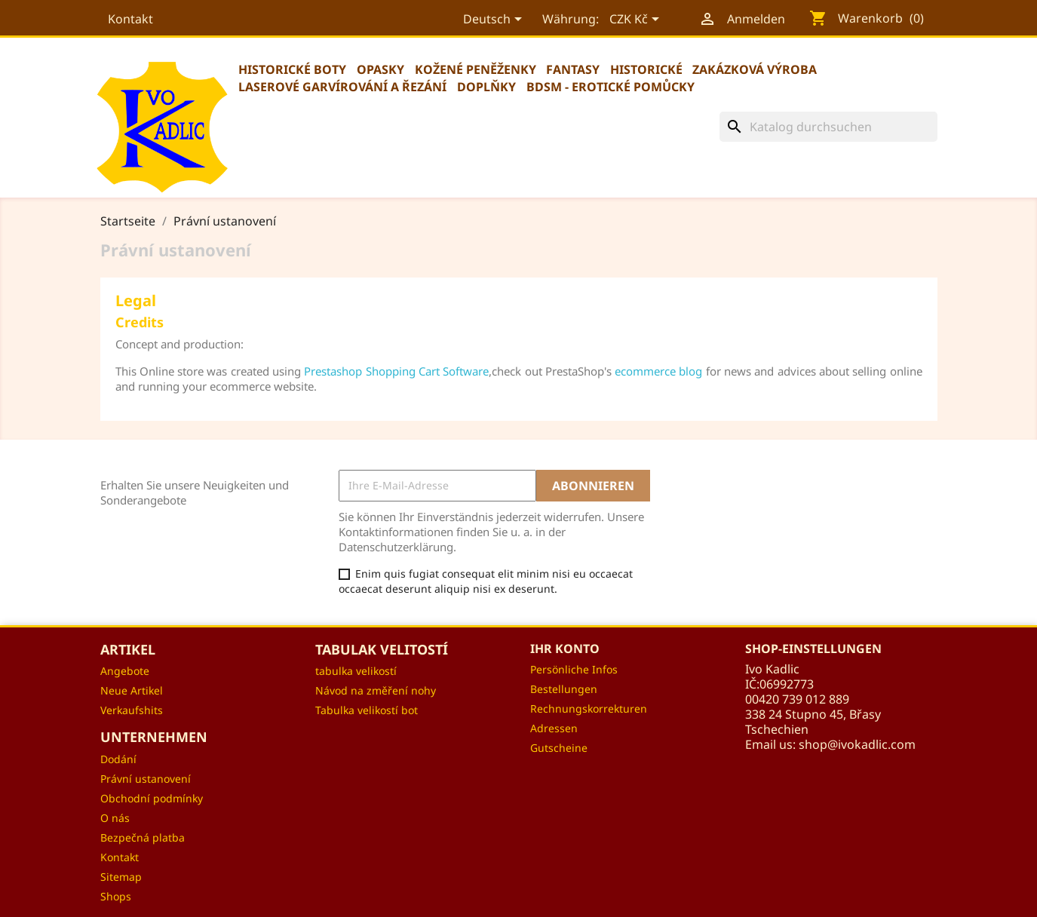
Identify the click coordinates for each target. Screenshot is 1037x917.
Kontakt (130, 19)
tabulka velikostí (356, 671)
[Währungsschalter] (635, 20)
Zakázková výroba (754, 69)
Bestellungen (563, 689)
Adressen (554, 728)
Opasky (380, 69)
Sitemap (121, 876)
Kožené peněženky (475, 69)
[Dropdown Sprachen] (493, 20)
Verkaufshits (131, 710)
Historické (646, 69)
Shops (115, 896)
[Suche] (828, 127)
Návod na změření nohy (375, 690)
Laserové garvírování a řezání (342, 86)
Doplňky (486, 86)
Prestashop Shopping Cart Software (396, 371)
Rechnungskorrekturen (588, 708)
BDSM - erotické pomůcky (610, 86)
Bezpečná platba (142, 837)
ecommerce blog (658, 371)
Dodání (118, 759)
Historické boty (292, 69)
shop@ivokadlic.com (857, 744)
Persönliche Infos (574, 669)
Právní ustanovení (145, 778)
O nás (115, 818)
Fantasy (573, 69)
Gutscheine (559, 748)
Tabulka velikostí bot (366, 710)
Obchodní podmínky (151, 798)
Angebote (124, 671)
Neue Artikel (131, 690)
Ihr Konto (565, 648)
